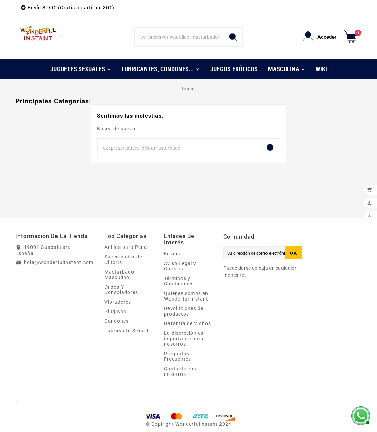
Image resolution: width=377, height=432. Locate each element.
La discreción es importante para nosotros (184, 338)
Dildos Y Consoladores (121, 289)
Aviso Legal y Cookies (180, 266)
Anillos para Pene (125, 247)
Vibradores (117, 302)
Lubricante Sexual (126, 330)
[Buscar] (179, 37)
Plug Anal (116, 311)
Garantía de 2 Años (187, 323)
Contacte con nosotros (180, 371)
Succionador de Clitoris (123, 259)
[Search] (233, 37)
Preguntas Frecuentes (177, 356)
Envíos (172, 253)
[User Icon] (319, 36)
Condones (116, 321)
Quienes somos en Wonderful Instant (186, 296)
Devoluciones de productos (183, 311)
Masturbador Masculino (120, 274)
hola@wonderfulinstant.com (58, 262)
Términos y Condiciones (179, 281)
